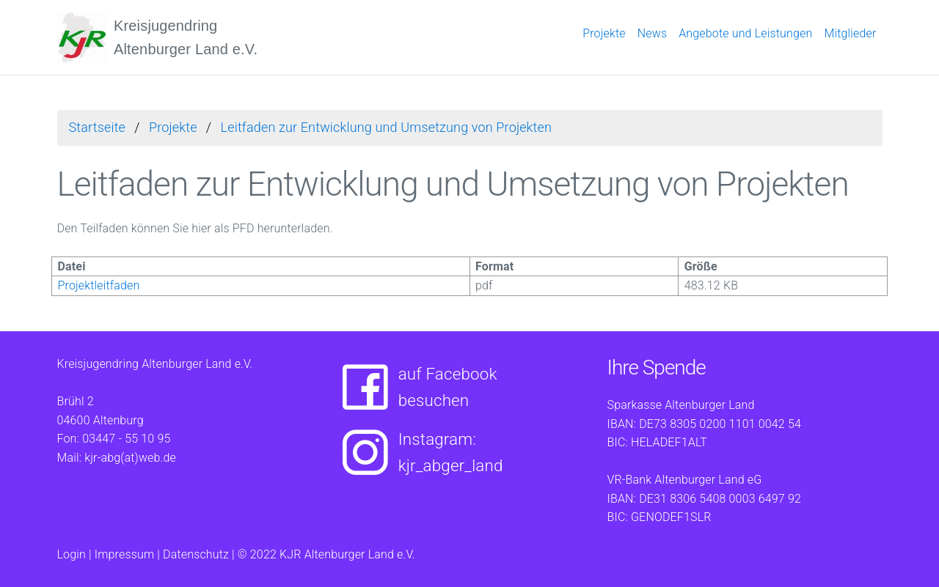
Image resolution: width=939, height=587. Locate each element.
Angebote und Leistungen (745, 33)
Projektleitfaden (99, 285)
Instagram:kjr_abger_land (417, 453)
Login (71, 554)
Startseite (97, 127)
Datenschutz (196, 554)
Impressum (124, 554)
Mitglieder (850, 33)
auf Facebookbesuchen (414, 388)
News (652, 33)
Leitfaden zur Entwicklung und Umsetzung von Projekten (386, 127)
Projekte (604, 33)
